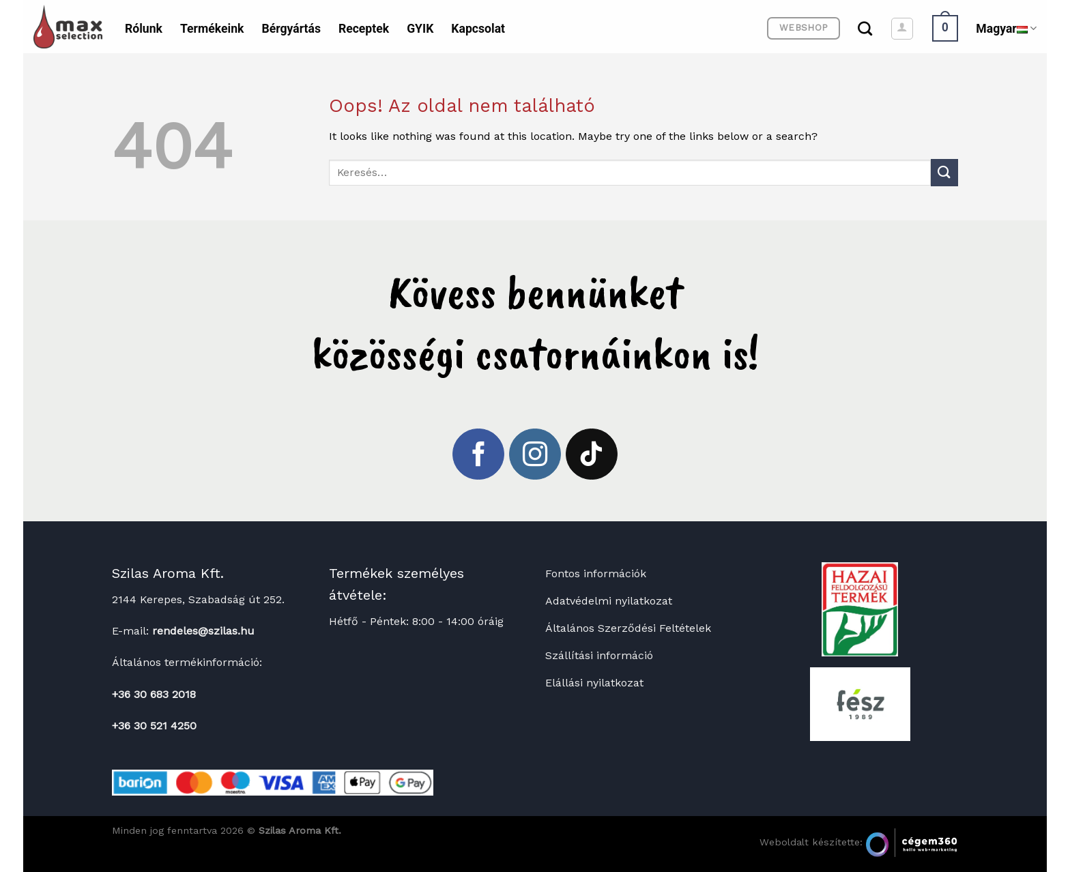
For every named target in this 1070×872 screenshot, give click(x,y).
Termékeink (212, 28)
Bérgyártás (290, 28)
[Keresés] (865, 28)
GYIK (420, 28)
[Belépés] (902, 29)
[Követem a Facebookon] (478, 454)
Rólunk (143, 28)
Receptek (363, 28)
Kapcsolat (478, 28)
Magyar (1006, 28)
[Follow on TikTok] (592, 454)
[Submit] (944, 172)
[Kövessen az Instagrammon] (535, 454)
